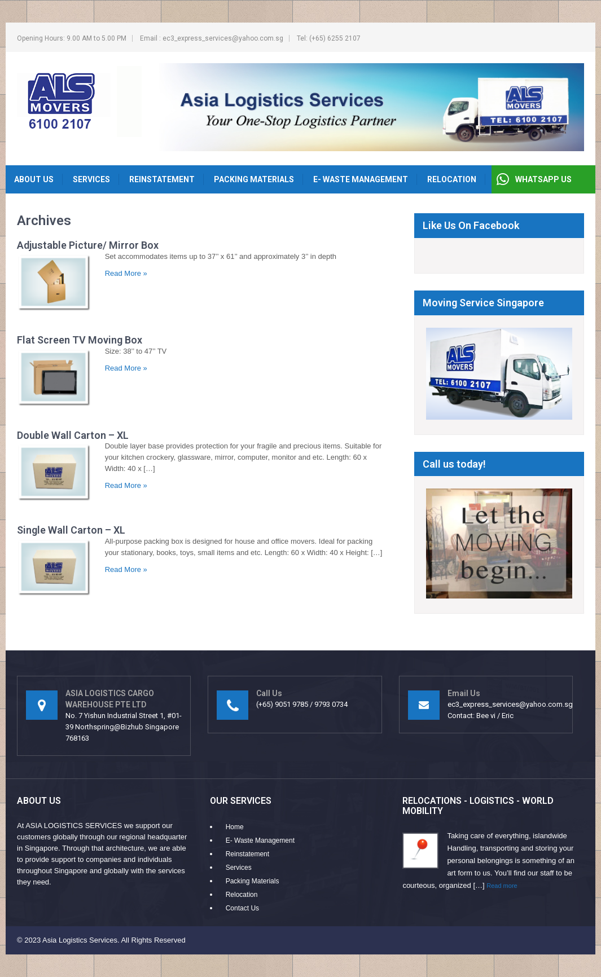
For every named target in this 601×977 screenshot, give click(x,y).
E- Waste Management (360, 179)
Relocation (451, 179)
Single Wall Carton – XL (71, 530)
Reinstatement (162, 179)
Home (235, 827)
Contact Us (242, 908)
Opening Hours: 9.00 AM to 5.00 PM (71, 38)
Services (91, 179)
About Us (34, 179)
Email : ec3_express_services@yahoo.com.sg (211, 38)
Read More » (126, 273)
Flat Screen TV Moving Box (79, 340)
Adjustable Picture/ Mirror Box (88, 245)
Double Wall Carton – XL (73, 435)
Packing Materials (254, 179)
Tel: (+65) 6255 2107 (329, 38)
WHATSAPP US (543, 179)
